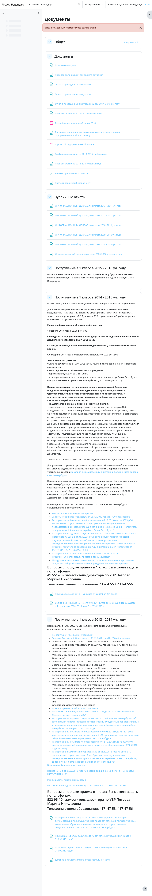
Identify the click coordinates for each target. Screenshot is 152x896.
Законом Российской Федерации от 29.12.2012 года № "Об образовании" (95, 523)
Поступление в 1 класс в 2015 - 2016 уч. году (93, 268)
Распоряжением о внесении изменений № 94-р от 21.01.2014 (88, 563)
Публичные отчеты (73, 197)
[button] (79, 4)
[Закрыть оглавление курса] (3, 13)
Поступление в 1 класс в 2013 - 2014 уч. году (93, 629)
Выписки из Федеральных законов (69, 778)
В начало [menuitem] (34, 4)
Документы (67, 56)
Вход (147, 4)
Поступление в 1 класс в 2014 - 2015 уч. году (93, 297)
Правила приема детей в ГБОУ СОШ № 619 (78, 721)
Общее (63, 42)
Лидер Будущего (13, 4)
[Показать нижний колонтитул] (144, 889)
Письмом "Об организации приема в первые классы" (84, 566)
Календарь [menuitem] (47, 4)
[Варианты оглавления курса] (38, 13)
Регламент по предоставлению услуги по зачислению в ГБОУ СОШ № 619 (90, 798)
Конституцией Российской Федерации (75, 520)
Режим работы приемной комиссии (70, 793)
